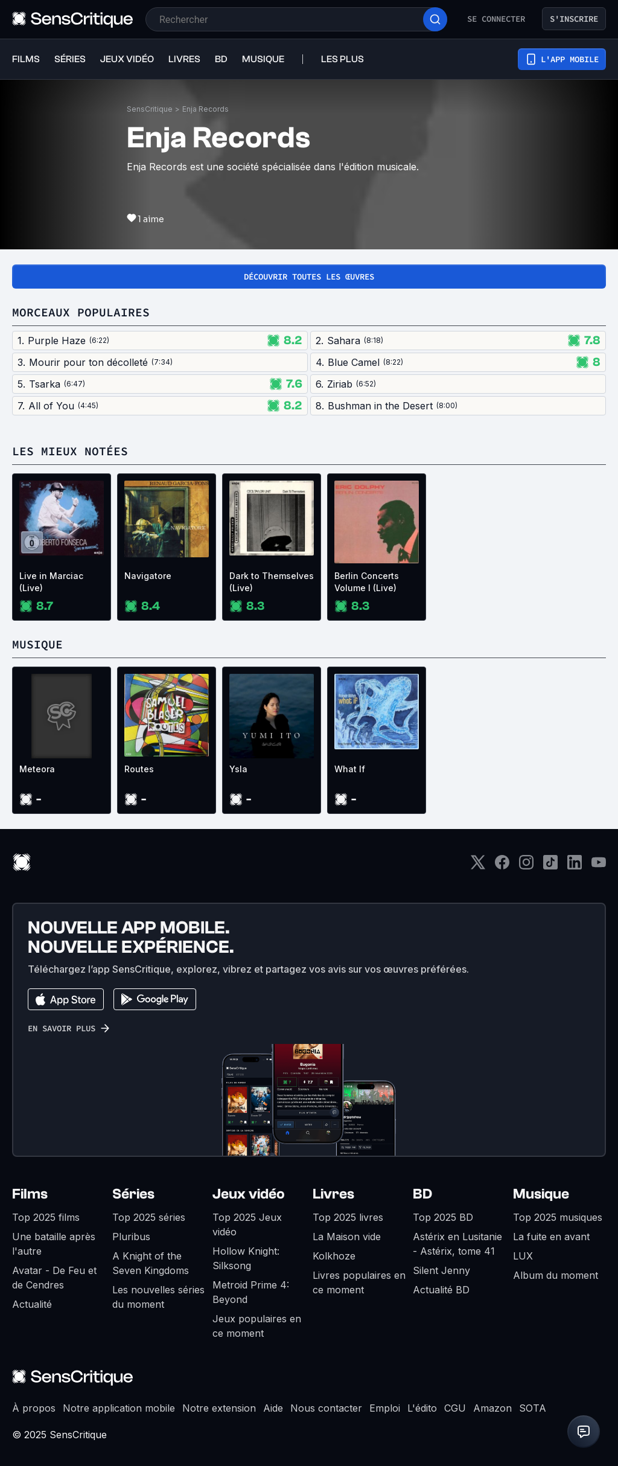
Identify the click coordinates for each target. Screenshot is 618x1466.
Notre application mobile (119, 1408)
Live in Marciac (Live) (51, 582)
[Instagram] (526, 866)
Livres (333, 1194)
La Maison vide (347, 1237)
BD (422, 1194)
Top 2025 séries (148, 1217)
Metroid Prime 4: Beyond (250, 1292)
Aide (273, 1408)
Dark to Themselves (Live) (271, 582)
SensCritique (150, 109)
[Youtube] (598, 866)
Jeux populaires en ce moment (256, 1326)
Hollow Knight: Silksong (245, 1258)
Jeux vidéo (248, 1194)
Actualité (32, 1304)
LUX (523, 1256)
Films (30, 1194)
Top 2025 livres (348, 1217)
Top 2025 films (46, 1217)
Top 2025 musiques (557, 1217)
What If (349, 769)
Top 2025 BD (443, 1217)
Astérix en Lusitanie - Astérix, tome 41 (457, 1244)
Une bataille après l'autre (53, 1244)
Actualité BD (441, 1290)
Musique (541, 1194)
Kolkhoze (334, 1256)
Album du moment (555, 1275)
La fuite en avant (551, 1237)
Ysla (238, 769)
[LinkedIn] (574, 866)
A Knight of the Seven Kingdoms (150, 1263)
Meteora (37, 769)
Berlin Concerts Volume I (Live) (366, 582)
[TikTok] (550, 866)
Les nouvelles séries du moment (158, 1297)
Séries (133, 1194)
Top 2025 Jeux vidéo (247, 1224)
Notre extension (219, 1408)
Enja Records (205, 109)
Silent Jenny (441, 1270)
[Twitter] (478, 866)
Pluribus (131, 1237)
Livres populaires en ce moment (359, 1282)
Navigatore (147, 576)
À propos (34, 1408)
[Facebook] (502, 866)
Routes (139, 769)
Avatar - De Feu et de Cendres (54, 1277)
